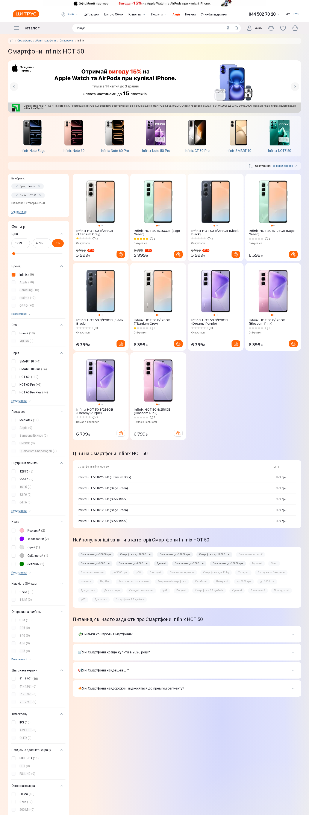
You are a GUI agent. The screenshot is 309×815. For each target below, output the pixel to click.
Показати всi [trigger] (19, 314)
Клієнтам (137, 14)
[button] (37, 274)
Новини (190, 14)
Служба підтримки (214, 14)
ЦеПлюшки (91, 14)
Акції (176, 14)
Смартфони (67, 40)
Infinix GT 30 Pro (197, 151)
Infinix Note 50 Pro (156, 151)
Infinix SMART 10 (238, 151)
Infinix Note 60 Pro (115, 151)
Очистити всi (19, 211)
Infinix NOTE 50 (279, 151)
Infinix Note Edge (32, 151)
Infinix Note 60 (74, 151)
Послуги (159, 14)
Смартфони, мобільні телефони (36, 40)
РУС (296, 14)
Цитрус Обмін (113, 14)
